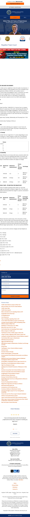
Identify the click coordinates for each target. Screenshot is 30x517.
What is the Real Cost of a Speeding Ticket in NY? (12, 311)
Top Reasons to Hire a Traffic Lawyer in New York (12, 332)
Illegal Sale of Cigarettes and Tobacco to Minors (11, 383)
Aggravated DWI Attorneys (7, 341)
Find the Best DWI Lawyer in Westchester (10, 338)
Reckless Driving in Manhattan (8, 375)
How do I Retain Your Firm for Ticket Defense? (11, 306)
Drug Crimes (4, 346)
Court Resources (5, 317)
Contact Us (4, 272)
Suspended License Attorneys (7, 313)
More (25, 17)
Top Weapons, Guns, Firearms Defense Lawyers (11, 348)
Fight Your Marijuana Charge (7, 365)
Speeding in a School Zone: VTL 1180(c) (9, 325)
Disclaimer (15, 487)
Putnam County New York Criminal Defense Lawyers (13, 371)
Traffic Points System (6, 310)
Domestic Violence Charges (7, 351)
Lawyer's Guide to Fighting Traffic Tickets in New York (13, 334)
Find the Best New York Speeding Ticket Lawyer (11, 329)
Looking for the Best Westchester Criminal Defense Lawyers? (14, 336)
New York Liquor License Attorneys (9, 402)
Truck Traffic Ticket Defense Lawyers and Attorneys (12, 320)
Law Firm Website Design (15, 515)
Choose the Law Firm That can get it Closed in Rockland (13, 393)
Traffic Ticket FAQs (5, 308)
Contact (15, 17)
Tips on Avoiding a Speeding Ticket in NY (10, 319)
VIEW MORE (15, 433)
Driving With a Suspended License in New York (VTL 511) (13, 361)
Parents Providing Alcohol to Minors (9, 382)
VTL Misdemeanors (5, 315)
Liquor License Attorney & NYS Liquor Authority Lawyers (14, 397)
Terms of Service (15, 498)
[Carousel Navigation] (15, 429)
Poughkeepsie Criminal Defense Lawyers (10, 373)
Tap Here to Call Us (15, 3)
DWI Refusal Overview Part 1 (7, 339)
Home (5, 17)
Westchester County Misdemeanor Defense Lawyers (12, 363)
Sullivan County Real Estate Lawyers (9, 395)
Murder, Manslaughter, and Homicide (9, 353)
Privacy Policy (15, 485)
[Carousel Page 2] (15, 429)
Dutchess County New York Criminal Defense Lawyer (13, 370)
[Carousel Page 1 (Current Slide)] (13, 429)
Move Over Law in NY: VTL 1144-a (8, 327)
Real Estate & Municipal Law (7, 385)
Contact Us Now (15, 296)
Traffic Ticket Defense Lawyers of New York (11, 304)
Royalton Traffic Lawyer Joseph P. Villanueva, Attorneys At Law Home (15, 12)
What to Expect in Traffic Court (8, 331)
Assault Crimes (4, 350)
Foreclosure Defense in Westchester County (11, 389)
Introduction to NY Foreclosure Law (9, 387)
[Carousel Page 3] (17, 429)
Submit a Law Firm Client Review (15, 437)
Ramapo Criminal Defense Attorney (9, 377)
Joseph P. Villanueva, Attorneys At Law (19, 510)
